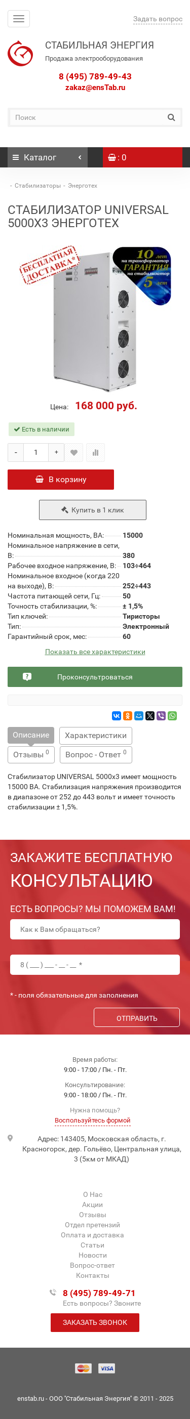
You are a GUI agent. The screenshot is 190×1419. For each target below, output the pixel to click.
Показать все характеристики (95, 652)
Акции (92, 1204)
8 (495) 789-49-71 (99, 1293)
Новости (93, 1255)
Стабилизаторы (38, 185)
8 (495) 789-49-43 (95, 76)
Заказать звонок (95, 1322)
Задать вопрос (157, 19)
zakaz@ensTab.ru (95, 87)
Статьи (92, 1245)
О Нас (92, 1194)
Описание (31, 735)
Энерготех (82, 185)
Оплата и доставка (92, 1235)
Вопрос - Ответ (96, 754)
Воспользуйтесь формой (93, 1120)
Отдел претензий (92, 1225)
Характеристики (96, 735)
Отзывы (31, 754)
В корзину (61, 479)
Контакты (92, 1275)
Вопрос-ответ (92, 1265)
